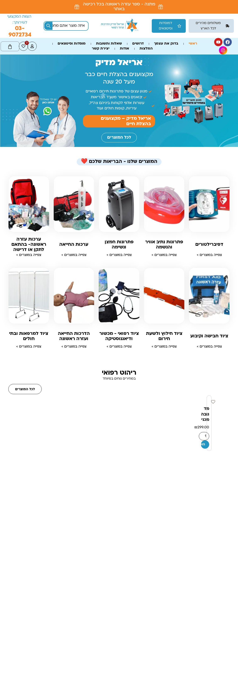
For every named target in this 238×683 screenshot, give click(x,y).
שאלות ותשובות (109, 43)
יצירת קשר (100, 48)
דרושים (138, 43)
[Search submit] (48, 26)
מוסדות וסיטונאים (72, 43)
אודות (124, 48)
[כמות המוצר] (204, 436)
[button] (211, 26)
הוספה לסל (203, 444)
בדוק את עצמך (166, 43)
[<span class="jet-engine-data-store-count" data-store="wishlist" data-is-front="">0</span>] (23, 46)
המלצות (146, 48)
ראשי (193, 43)
